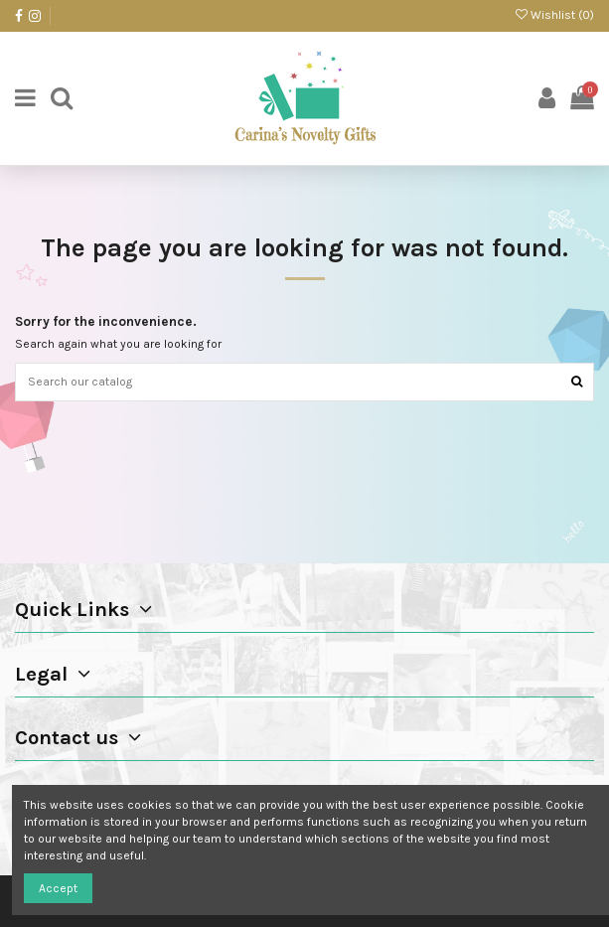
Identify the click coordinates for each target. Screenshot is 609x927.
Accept (58, 888)
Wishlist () (555, 15)
